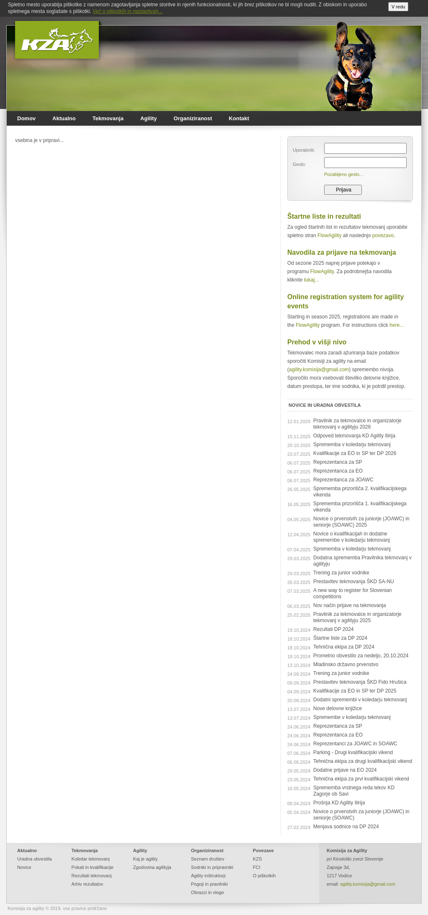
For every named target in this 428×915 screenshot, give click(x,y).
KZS (257, 858)
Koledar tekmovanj (91, 858)
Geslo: (299, 164)
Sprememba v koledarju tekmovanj (352, 444)
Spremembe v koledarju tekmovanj (352, 717)
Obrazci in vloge (207, 892)
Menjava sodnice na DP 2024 (346, 827)
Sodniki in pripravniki (212, 867)
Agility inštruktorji (208, 875)
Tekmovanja (108, 118)
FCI (256, 867)
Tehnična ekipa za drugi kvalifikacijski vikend (362, 761)
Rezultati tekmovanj (92, 875)
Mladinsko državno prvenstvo (345, 664)
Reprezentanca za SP (337, 462)
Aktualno (64, 118)
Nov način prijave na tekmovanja (349, 605)
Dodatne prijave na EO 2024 (344, 770)
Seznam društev (207, 858)
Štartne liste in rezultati (324, 216)
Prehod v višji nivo (316, 342)
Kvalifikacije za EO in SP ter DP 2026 (354, 453)
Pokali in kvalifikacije (92, 867)
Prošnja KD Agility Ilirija (339, 803)
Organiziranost (193, 118)
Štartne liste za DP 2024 (340, 638)
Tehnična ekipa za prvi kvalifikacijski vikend (361, 779)
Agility (148, 118)
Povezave (263, 850)
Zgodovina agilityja (152, 867)
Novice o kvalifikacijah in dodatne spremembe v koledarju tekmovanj (351, 537)
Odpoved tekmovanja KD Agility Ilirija (354, 436)
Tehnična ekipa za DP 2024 (343, 647)
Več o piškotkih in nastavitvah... (127, 11)
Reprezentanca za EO (338, 471)
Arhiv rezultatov (87, 884)
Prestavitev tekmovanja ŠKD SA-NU (353, 581)
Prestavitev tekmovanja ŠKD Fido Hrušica (360, 682)
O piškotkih (264, 875)
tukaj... (311, 280)
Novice (24, 867)
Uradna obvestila (34, 858)
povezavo (383, 235)
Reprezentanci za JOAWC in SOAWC (355, 744)
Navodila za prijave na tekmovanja (341, 252)
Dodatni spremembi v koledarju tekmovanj (360, 700)
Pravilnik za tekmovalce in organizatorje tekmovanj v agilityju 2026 (357, 424)
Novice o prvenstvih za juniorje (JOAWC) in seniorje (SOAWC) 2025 (361, 522)
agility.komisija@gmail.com (319, 369)
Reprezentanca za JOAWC (343, 480)
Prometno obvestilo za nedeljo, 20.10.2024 (361, 656)
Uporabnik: (304, 149)
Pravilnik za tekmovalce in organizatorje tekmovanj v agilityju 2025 (357, 617)
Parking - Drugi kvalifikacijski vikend (353, 752)
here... (396, 325)
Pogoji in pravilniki (209, 884)
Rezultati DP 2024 (333, 629)
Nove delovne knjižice (337, 708)
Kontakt (239, 118)
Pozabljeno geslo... (343, 174)
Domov (26, 118)
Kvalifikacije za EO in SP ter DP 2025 (354, 691)
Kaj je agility (145, 858)
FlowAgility (329, 235)
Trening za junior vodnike (341, 573)
